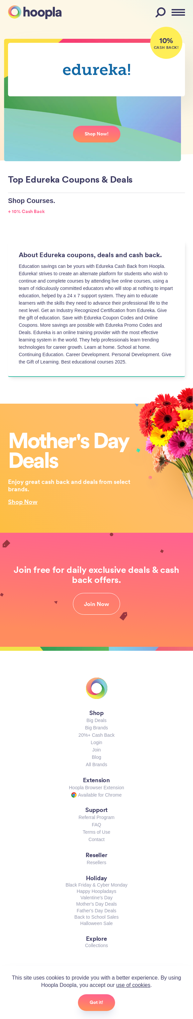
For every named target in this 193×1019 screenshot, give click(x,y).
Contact (96, 839)
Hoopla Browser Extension (96, 787)
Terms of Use (96, 832)
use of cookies (133, 985)
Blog (96, 757)
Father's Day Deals (96, 910)
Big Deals (97, 720)
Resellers (96, 862)
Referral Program (96, 817)
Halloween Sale (96, 923)
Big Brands (96, 727)
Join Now (96, 604)
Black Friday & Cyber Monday (96, 885)
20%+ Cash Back (97, 735)
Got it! (96, 1002)
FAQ (96, 824)
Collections (96, 945)
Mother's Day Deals (96, 904)
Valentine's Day (97, 897)
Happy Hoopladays (96, 891)
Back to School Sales (96, 917)
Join (96, 749)
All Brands (96, 764)
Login (96, 742)
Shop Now (22, 501)
